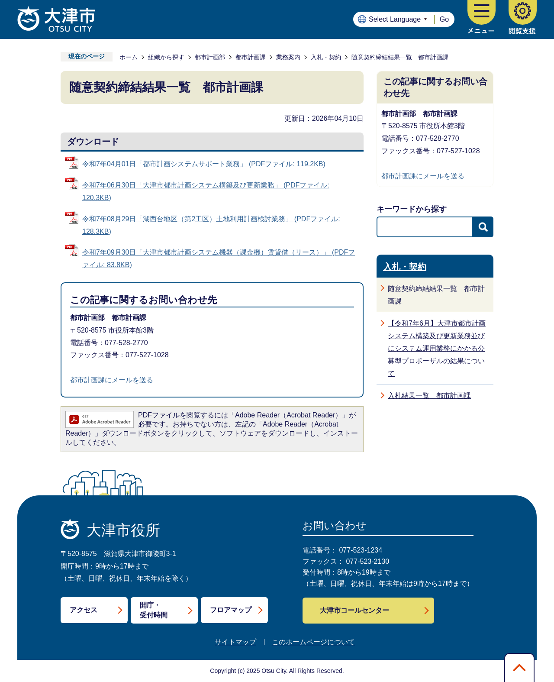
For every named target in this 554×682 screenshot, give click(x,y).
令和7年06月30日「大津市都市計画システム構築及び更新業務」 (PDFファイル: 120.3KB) (205, 191)
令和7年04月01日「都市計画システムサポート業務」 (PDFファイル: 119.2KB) (203, 164)
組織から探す (166, 57)
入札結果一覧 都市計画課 (429, 395)
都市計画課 (250, 57)
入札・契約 (326, 57)
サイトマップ (235, 642)
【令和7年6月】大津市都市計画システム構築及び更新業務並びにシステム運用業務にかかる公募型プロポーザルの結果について (437, 348)
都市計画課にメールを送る (111, 380)
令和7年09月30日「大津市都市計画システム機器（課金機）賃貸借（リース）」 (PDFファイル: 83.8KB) (218, 258)
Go (444, 19)
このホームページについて (313, 642)
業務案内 (288, 57)
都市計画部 (210, 57)
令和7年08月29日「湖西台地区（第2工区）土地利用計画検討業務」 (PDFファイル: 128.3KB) (211, 225)
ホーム (128, 57)
